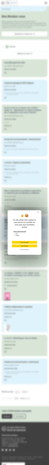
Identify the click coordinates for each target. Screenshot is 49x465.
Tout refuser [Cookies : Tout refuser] (24, 246)
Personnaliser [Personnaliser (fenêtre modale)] (24, 249)
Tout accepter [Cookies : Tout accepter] (24, 242)
